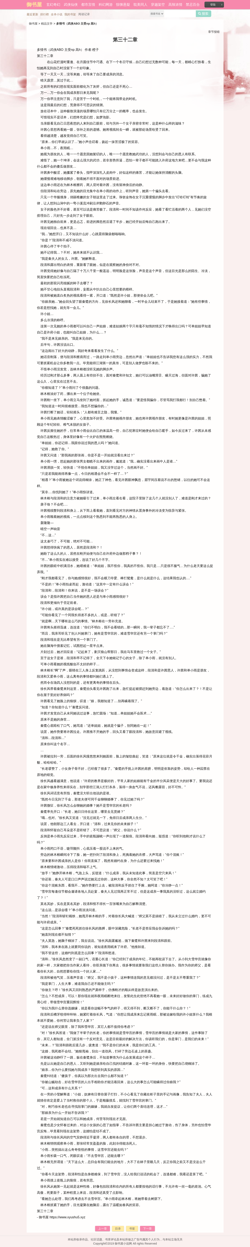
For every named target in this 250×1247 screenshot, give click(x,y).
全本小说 (56, 14)
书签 (132, 1228)
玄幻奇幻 (53, 5)
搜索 (203, 13)
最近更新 (32, 14)
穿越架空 (158, 5)
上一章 (102, 1228)
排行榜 (44, 14)
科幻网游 (106, 5)
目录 (118, 1228)
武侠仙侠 (71, 5)
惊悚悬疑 (123, 5)
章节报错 (214, 31)
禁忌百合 (193, 5)
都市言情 (88, 5)
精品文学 (47, 23)
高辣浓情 (175, 5)
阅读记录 (84, 14)
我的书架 (70, 14)
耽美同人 (140, 5)
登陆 (213, 4)
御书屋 (33, 23)
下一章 (147, 1228)
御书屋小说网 (123, 1243)
